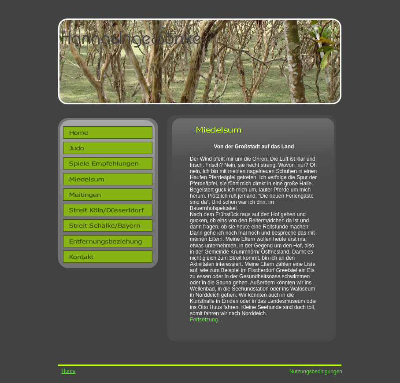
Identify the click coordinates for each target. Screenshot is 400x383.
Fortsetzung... (206, 320)
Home (68, 371)
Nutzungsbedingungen (315, 371)
